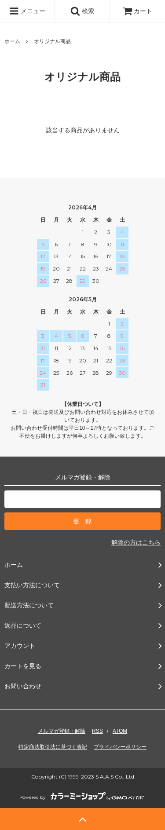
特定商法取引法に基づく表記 (52, 747)
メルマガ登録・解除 (61, 731)
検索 (82, 11)
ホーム (12, 41)
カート (138, 11)
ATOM (120, 731)
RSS (97, 731)
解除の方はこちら (136, 542)
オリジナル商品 (52, 41)
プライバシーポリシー (120, 747)
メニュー (27, 11)
